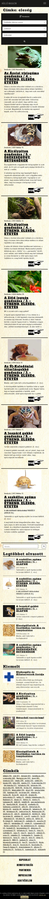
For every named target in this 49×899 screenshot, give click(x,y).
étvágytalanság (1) (26, 847)
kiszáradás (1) (37, 844)
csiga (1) (6, 835)
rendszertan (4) (25, 811)
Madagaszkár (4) (38, 811)
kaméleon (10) (12, 792)
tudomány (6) (8, 802)
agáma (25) (29, 780)
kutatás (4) (7, 809)
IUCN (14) (19, 787)
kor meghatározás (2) (29, 825)
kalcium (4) (27, 809)
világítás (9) (35, 792)
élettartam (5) (34, 806)
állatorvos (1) (36, 828)
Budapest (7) (8, 799)
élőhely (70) (7, 776)
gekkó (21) (39, 780)
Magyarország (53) (24, 778)
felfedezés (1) (22, 830)
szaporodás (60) (9, 778)
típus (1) (40, 830)
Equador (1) (38, 835)
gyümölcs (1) (15, 835)
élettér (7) (27, 799)
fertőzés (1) (19, 849)
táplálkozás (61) (38, 776)
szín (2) (27, 816)
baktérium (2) (19, 821)
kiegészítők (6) (12, 804)
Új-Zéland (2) (8, 821)
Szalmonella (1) (27, 835)
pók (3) (17, 813)
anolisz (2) (30, 818)
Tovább (36, 117)
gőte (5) (25, 806)
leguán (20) (7, 783)
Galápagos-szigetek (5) (12, 806)
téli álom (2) (20, 818)
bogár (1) (32, 830)
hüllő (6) (17, 802)
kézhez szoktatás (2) (12, 825)
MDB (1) (15, 840)
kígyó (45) (36, 778)
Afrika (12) (28, 787)
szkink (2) (28, 823)
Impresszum (24, 875)
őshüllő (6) (26, 802)
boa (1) (25, 842)
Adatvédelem (24, 880)
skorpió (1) (7, 840)
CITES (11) (7, 790)
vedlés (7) (20, 797)
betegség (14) (36, 785)
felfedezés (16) (24, 785)
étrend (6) (23, 804)
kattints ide (42, 895)
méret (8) (24, 794)
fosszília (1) (33, 842)
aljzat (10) (30, 790)
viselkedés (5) (33, 804)
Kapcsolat (24, 860)
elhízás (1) (38, 847)
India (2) (7, 823)
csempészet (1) (31, 849)
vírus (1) (16, 844)
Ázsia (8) (15, 794)
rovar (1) (16, 832)
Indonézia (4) (38, 809)
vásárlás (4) (17, 809)
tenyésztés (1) (8, 849)
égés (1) (32, 837)
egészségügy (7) (9, 797)
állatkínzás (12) (39, 787)
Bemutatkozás (24, 865)
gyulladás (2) (31, 821)
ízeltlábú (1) (7, 832)
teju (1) (24, 832)
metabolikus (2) (18, 823)
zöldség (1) (40, 832)
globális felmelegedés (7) (35, 797)
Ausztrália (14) (8, 787)
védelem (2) (18, 816)
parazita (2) (41, 821)
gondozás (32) (8, 780)
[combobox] (24, 22)
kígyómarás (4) (12, 811)
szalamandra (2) (39, 823)
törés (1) (16, 837)
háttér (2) (39, 818)
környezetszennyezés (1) (12, 842)
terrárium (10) (24, 792)
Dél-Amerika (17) (10, 785)
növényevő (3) (26, 813)
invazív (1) (31, 832)
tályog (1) (39, 837)
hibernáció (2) (9, 818)
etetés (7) (36, 799)
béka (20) (16, 783)
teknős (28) (19, 780)
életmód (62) (26, 776)
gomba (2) (35, 816)
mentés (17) (26, 783)
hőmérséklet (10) (18, 790)
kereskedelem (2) (23, 828)
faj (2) (42, 816)
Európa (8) (7, 794)
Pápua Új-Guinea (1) (10, 847)
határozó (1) (7, 837)
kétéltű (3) (36, 813)
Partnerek (24, 870)
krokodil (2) (11, 828)
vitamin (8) (33, 794)
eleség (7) (18, 799)
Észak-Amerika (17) (39, 783)
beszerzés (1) (25, 844)
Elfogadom (24, 897)
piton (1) (32, 840)
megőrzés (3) (8, 813)
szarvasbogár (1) (9, 830)
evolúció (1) (24, 840)
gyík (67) (16, 776)
